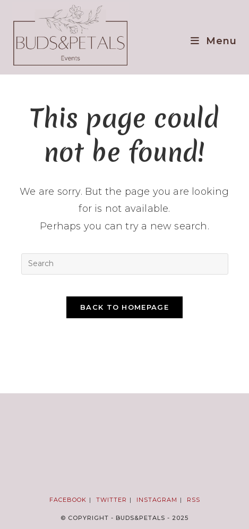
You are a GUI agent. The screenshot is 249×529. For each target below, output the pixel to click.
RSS (193, 499)
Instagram (156, 499)
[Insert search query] (124, 264)
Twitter (111, 499)
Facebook (68, 499)
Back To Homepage (124, 307)
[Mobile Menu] (214, 41)
